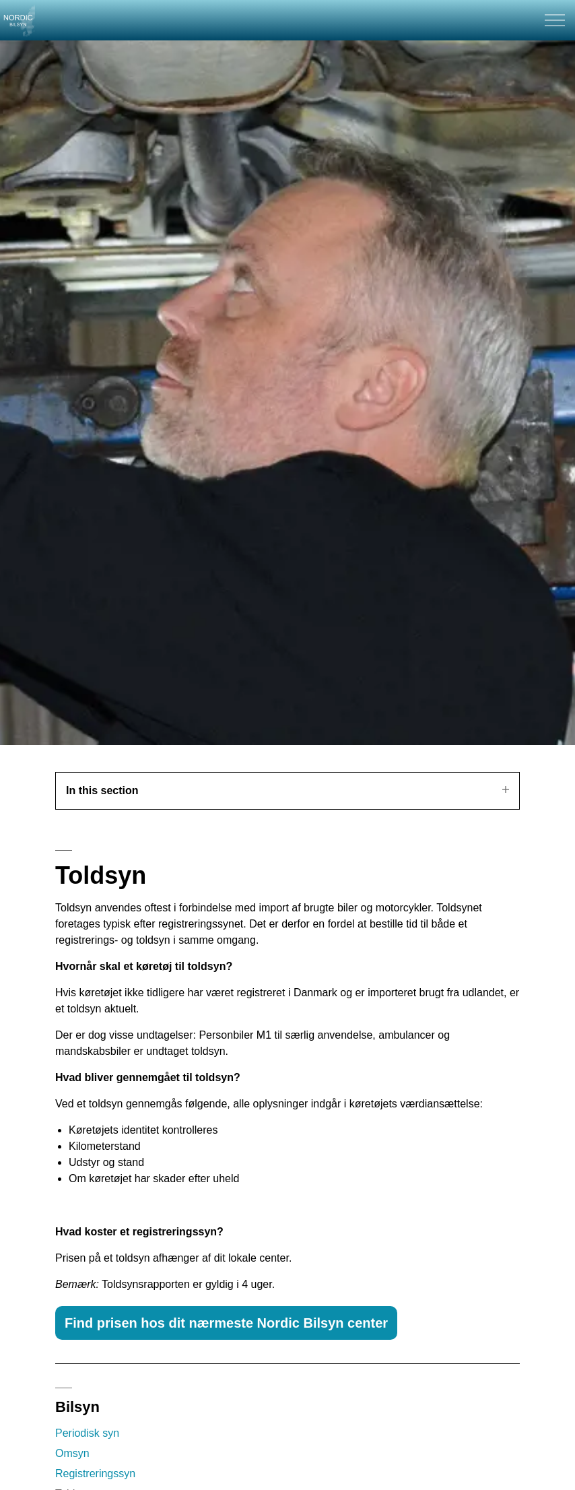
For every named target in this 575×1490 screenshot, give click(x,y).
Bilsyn (77, 1406)
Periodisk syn (87, 1433)
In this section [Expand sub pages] (287, 790)
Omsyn (72, 1453)
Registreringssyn (95, 1473)
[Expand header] (555, 20)
